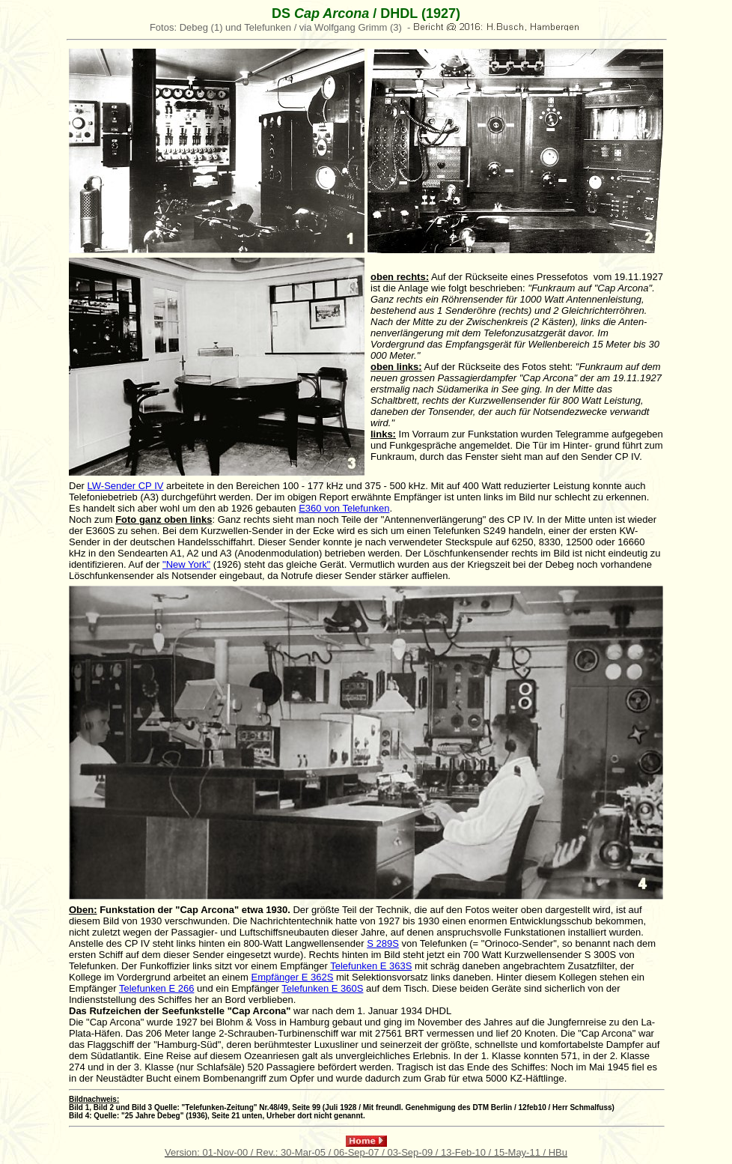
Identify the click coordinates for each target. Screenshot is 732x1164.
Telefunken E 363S (371, 965)
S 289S (383, 943)
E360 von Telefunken (344, 508)
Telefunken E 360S (322, 988)
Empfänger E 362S (292, 977)
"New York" (186, 564)
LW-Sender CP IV (126, 485)
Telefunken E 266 (156, 988)
